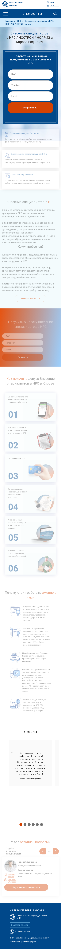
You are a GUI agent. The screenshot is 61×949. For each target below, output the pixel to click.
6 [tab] (41, 824)
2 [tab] (24, 824)
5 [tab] (36, 824)
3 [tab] (28, 824)
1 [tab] (20, 824)
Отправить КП (30, 108)
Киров (52, 2)
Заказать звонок (19, 925)
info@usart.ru (54, 6)
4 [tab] (32, 824)
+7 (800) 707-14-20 (32, 13)
